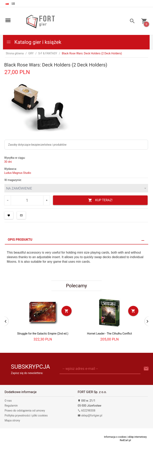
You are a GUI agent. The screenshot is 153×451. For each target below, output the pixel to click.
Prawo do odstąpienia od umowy (25, 410)
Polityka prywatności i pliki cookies (26, 415)
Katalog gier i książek (33, 42)
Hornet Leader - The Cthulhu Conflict (109, 333)
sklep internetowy (137, 437)
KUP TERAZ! (100, 200)
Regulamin (11, 405)
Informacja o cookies (115, 437)
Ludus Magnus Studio (17, 172)
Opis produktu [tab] (20, 239)
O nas (8, 400)
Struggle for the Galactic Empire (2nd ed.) (42, 333)
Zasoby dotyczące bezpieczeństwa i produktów (37, 144)
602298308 (86, 410)
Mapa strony (12, 420)
